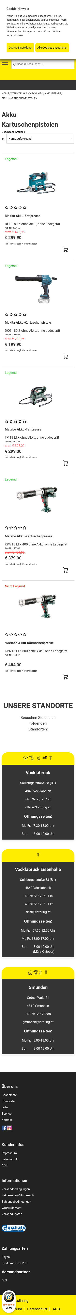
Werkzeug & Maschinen (27, 93)
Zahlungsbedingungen (16, 1201)
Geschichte (9, 1095)
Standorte (8, 1101)
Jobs (5, 1107)
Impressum (9, 1153)
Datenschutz (10, 1159)
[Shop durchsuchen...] (42, 64)
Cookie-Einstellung (20, 47)
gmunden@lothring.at (38, 1022)
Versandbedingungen (16, 1189)
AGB (4, 1165)
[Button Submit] (65, 250)
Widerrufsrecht (11, 1208)
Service (7, 1113)
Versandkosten (12, 1214)
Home (6, 93)
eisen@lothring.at (38, 912)
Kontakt (7, 1120)
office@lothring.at (38, 807)
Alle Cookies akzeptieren (52, 47)
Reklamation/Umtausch (18, 1195)
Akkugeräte (53, 93)
